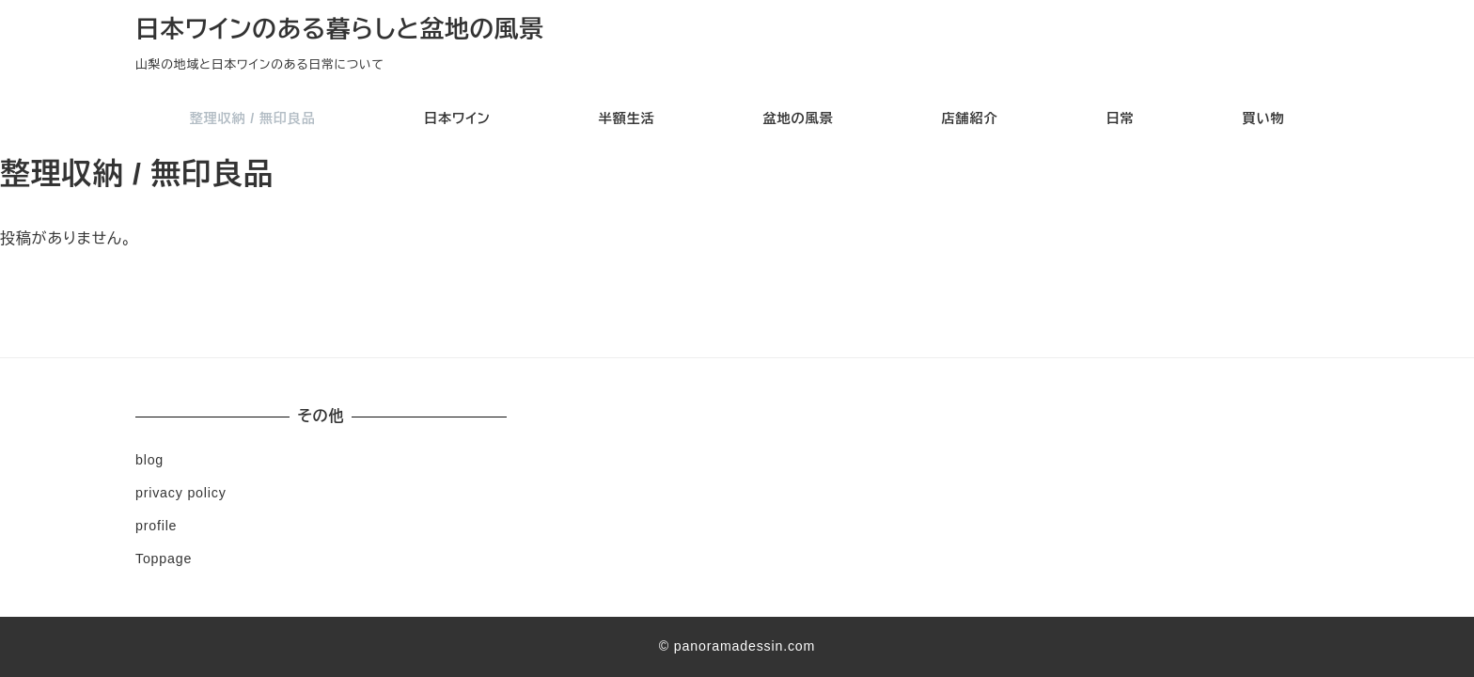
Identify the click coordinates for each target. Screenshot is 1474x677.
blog (149, 459)
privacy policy (181, 492)
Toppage (163, 558)
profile (156, 525)
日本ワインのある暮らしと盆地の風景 (339, 29)
